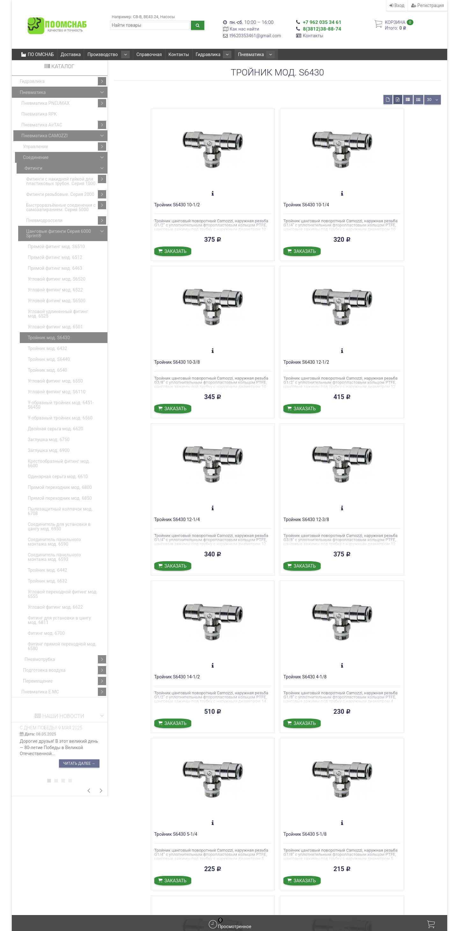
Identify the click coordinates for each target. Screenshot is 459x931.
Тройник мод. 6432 (47, 348)
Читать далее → (79, 763)
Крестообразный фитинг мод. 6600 (59, 463)
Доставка (71, 54)
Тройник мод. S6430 (49, 337)
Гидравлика (206, 54)
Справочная (144, 54)
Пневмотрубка (65, 659)
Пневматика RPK (39, 114)
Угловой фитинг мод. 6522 (55, 289)
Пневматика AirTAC (63, 125)
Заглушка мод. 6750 (48, 439)
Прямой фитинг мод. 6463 (55, 268)
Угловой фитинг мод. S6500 (56, 300)
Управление (64, 146)
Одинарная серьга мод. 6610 (58, 476)
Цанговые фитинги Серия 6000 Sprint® (66, 232)
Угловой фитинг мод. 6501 (55, 326)
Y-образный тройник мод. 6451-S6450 (61, 405)
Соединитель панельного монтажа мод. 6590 (54, 542)
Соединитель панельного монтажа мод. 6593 (54, 557)
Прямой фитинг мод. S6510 (56, 246)
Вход (397, 5)
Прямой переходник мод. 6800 (60, 487)
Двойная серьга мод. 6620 (55, 428)
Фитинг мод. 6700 (46, 633)
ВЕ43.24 (150, 16)
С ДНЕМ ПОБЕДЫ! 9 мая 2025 (51, 727)
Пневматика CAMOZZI (63, 136)
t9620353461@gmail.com (255, 35)
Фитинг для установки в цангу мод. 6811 (59, 620)
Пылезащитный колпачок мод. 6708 (60, 511)
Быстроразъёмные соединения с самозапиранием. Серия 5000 (66, 206)
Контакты (313, 35)
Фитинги (65, 168)
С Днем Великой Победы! (261, 850)
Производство (106, 54)
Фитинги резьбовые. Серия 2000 (66, 194)
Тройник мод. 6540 (47, 370)
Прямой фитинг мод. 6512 (55, 257)
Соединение (64, 157)
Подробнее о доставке (202, 853)
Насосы (167, 16)
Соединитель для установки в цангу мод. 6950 (59, 526)
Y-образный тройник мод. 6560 (60, 417)
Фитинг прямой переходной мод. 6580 (62, 646)
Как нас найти (244, 29)
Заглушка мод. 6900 (48, 450)
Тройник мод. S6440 (49, 359)
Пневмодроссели (66, 220)
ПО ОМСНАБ (37, 54)
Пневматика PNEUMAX (63, 103)
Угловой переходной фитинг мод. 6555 (63, 594)
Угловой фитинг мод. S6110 (56, 391)
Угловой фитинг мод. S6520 (56, 279)
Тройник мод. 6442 (47, 570)
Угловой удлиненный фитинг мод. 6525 (58, 314)
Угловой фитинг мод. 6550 (55, 380)
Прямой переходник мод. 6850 (60, 498)
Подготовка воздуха (64, 670)
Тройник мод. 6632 (47, 581)
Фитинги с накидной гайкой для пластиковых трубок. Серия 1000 (66, 180)
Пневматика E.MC (63, 692)
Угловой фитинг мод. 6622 (55, 607)
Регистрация (427, 5)
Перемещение (64, 681)
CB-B (137, 16)
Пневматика (243, 54)
